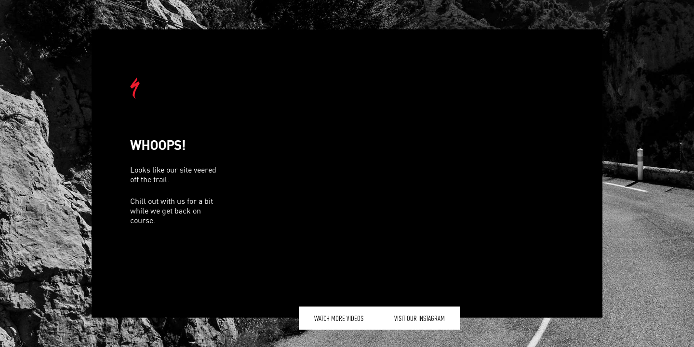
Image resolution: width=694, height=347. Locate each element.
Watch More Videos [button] (338, 318)
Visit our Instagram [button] (419, 318)
